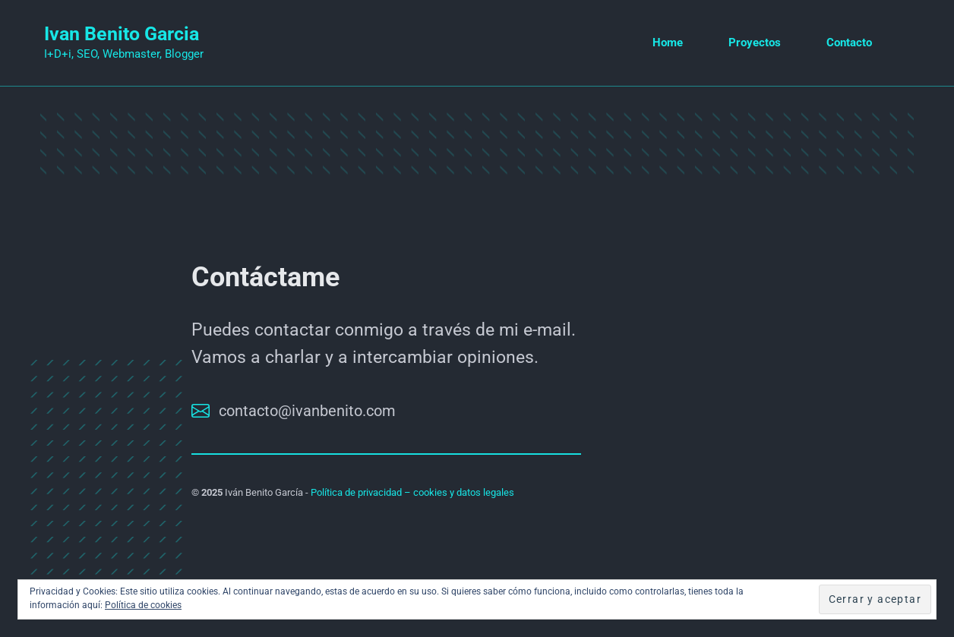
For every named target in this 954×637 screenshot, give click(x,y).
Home (667, 42)
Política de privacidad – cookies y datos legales (412, 492)
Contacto (849, 42)
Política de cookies (143, 605)
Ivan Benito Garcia (121, 34)
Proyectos (754, 42)
